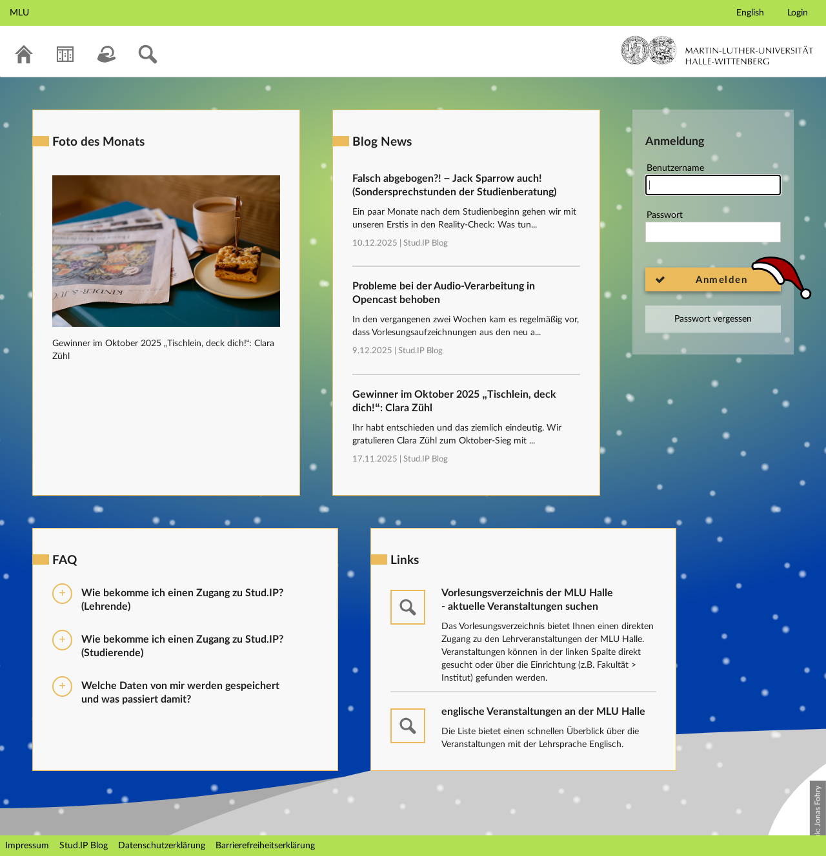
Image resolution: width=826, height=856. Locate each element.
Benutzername (713, 179)
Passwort (713, 226)
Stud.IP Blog (425, 243)
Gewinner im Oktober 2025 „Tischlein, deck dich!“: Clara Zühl (454, 401)
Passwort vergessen (713, 319)
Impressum (27, 845)
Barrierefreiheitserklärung (265, 845)
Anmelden (721, 280)
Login (797, 12)
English (750, 12)
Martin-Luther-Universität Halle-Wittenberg (717, 50)
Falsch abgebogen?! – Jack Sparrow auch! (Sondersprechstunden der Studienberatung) (454, 185)
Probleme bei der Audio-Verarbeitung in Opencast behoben (443, 293)
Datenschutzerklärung (161, 845)
